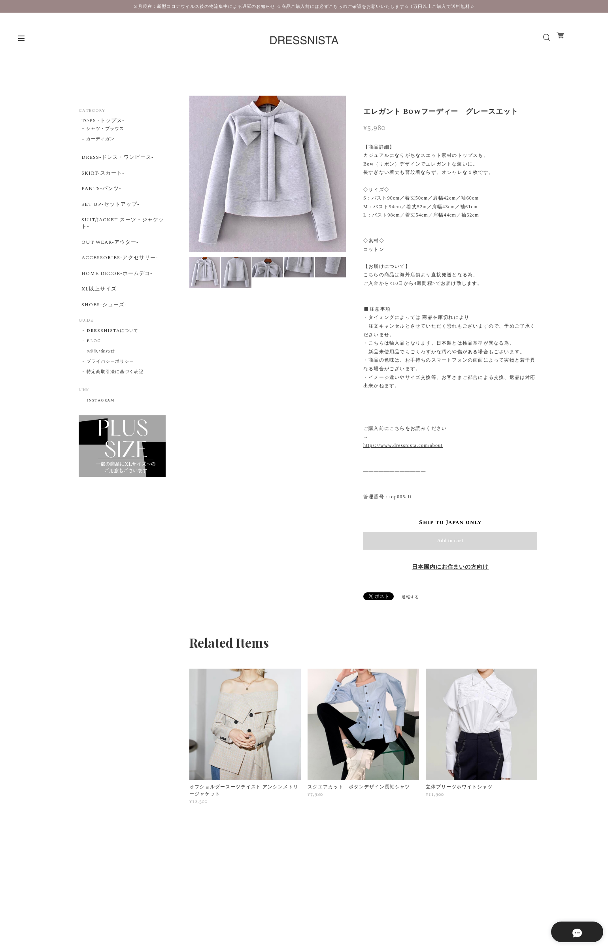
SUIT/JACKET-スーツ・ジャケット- (120, 238)
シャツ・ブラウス (105, 131)
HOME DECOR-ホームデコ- (117, 297)
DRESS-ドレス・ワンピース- (117, 161)
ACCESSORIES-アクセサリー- (120, 278)
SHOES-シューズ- (103, 334)
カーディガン (100, 142)
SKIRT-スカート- (102, 179)
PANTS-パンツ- (100, 198)
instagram (101, 432)
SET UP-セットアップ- (110, 216)
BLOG (94, 372)
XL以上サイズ (98, 315)
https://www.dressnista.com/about (403, 445)
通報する (410, 597)
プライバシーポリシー (110, 393)
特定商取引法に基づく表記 (115, 403)
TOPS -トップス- (102, 121)
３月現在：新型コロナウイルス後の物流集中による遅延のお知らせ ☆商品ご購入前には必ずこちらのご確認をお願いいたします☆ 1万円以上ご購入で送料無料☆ (303, 6)
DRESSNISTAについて (112, 362)
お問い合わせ (101, 383)
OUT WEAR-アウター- (110, 260)
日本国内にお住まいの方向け (450, 567)
